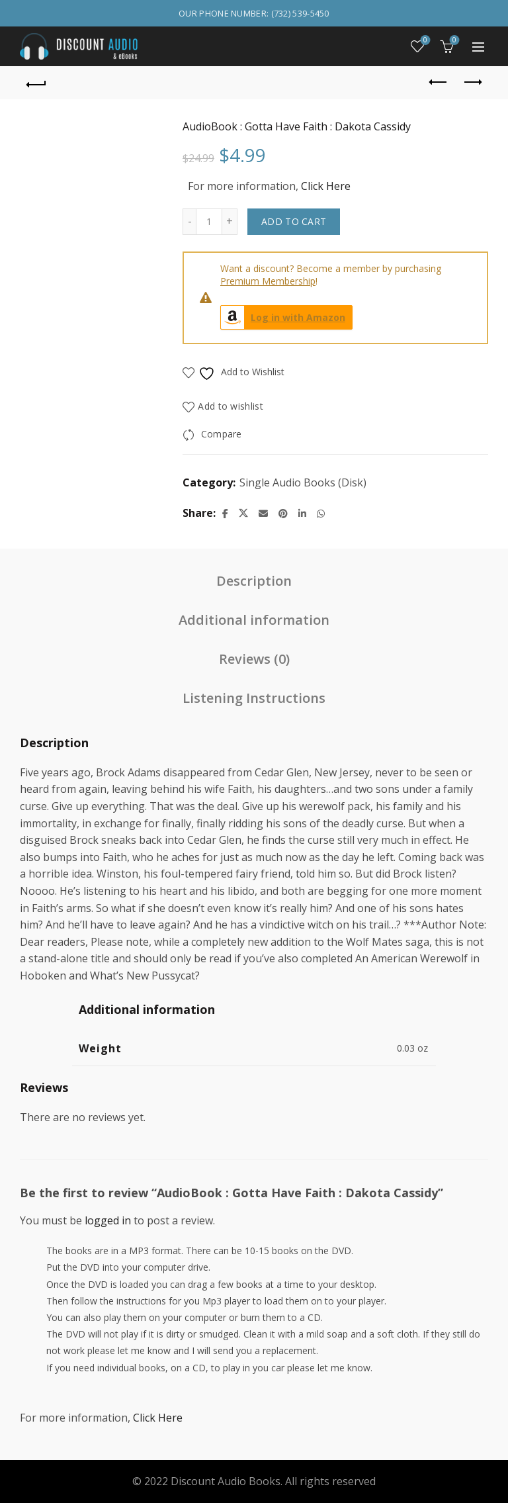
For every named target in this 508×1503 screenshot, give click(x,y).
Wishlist (424, 40)
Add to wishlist (230, 406)
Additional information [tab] (254, 620)
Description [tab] (254, 581)
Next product (472, 82)
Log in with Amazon (283, 317)
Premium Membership (268, 281)
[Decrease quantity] (189, 221)
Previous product (438, 82)
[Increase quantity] (229, 221)
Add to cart (293, 221)
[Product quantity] (209, 221)
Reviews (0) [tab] (254, 659)
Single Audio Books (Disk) (302, 482)
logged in (108, 1220)
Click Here (326, 186)
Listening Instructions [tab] (254, 698)
